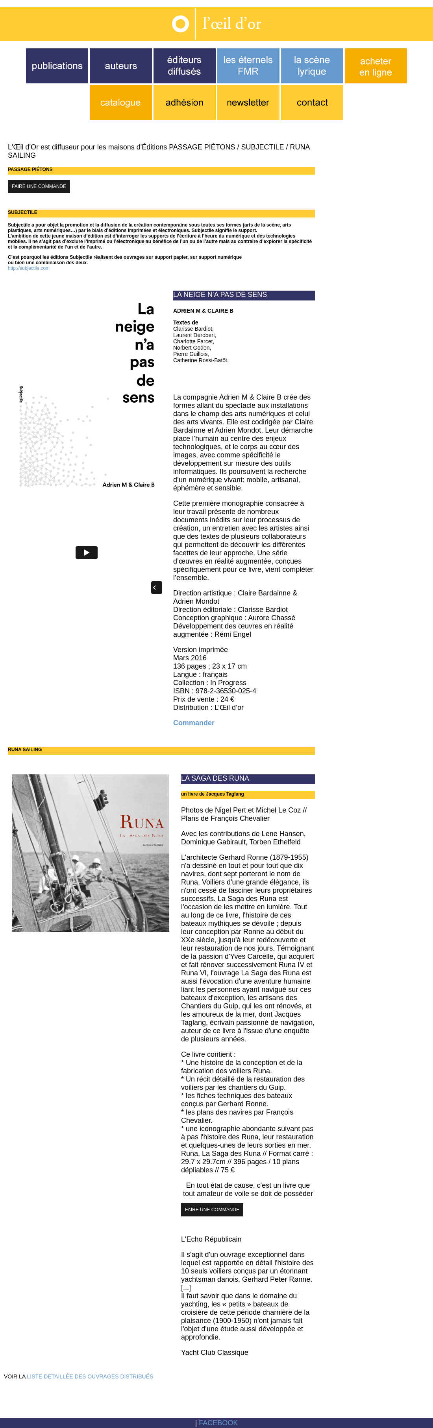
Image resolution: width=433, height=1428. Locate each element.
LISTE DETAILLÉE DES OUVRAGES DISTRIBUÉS (90, 1376)
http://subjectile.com (29, 268)
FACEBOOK (218, 1423)
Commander (194, 723)
